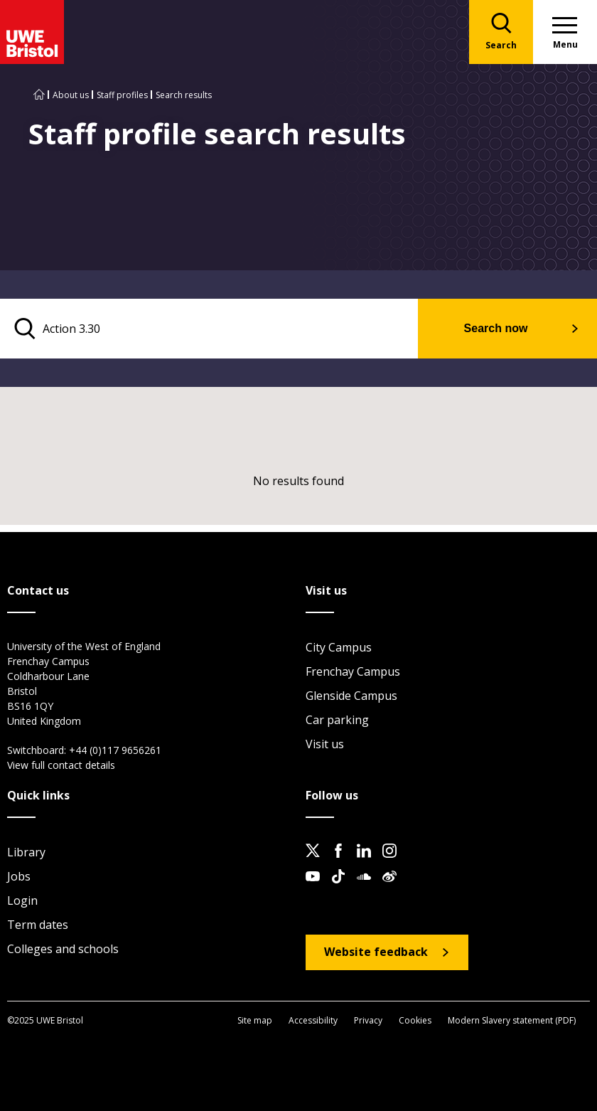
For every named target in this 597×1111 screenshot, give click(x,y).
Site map (254, 1020)
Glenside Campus (351, 695)
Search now (496, 328)
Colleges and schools (63, 949)
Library (26, 852)
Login (22, 900)
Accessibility (313, 1020)
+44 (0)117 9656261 (115, 750)
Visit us (325, 744)
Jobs (19, 876)
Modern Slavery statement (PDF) (512, 1020)
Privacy (368, 1020)
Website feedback (376, 952)
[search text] (209, 328)
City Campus (339, 647)
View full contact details (61, 765)
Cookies (415, 1020)
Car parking (337, 720)
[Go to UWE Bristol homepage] (39, 95)
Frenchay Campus (353, 671)
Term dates (37, 924)
